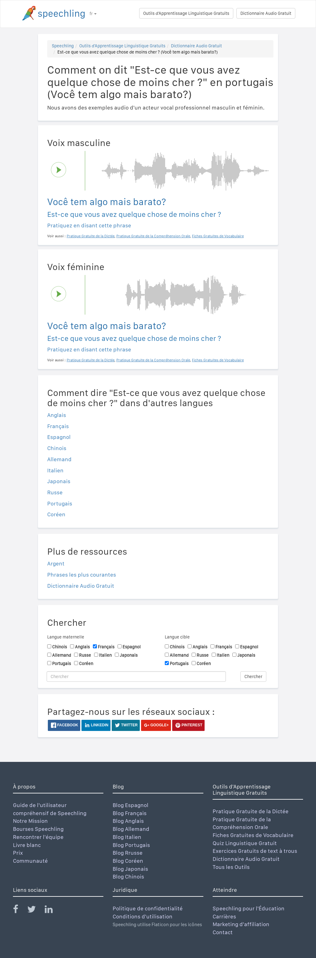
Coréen (56, 514)
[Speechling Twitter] (35, 910)
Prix (18, 852)
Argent (55, 563)
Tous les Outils (231, 867)
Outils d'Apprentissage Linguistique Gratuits (186, 13)
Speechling (63, 45)
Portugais (59, 503)
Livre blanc (27, 845)
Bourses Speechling (38, 829)
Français (58, 426)
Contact (223, 932)
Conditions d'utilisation (143, 916)
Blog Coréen (128, 860)
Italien (55, 470)
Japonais (58, 481)
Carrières (224, 916)
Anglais (56, 415)
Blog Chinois (128, 876)
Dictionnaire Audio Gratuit (265, 13)
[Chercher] (136, 676)
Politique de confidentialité (148, 908)
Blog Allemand (131, 829)
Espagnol (59, 437)
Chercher (253, 676)
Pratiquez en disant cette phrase (89, 225)
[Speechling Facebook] (19, 910)
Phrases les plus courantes (81, 574)
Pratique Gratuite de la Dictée (251, 811)
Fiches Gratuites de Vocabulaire (253, 835)
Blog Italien (127, 837)
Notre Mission (30, 821)
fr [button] (93, 13)
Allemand (59, 459)
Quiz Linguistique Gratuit (245, 843)
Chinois (56, 448)
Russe (55, 492)
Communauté (30, 860)
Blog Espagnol (130, 805)
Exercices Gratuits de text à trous (255, 851)
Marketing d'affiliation (241, 924)
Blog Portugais (131, 845)
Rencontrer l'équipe (38, 837)
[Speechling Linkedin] (52, 910)
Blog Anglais (128, 821)
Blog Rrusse (128, 852)
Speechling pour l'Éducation (249, 908)
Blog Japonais (130, 869)
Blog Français (130, 813)
